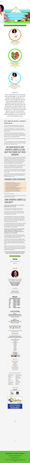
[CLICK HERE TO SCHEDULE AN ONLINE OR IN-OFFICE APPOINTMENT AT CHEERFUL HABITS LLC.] (15, 25)
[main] (15, 104)
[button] (1, 1)
